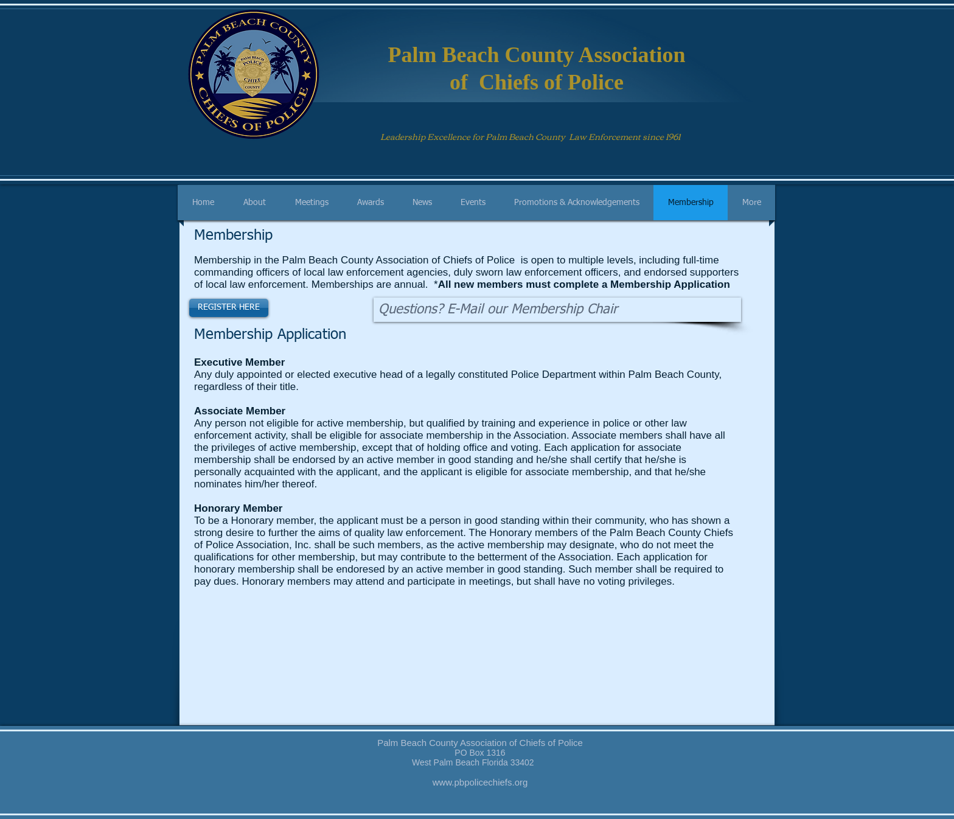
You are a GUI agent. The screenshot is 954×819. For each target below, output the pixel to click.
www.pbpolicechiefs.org (480, 782)
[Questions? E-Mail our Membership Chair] (557, 310)
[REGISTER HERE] (228, 308)
